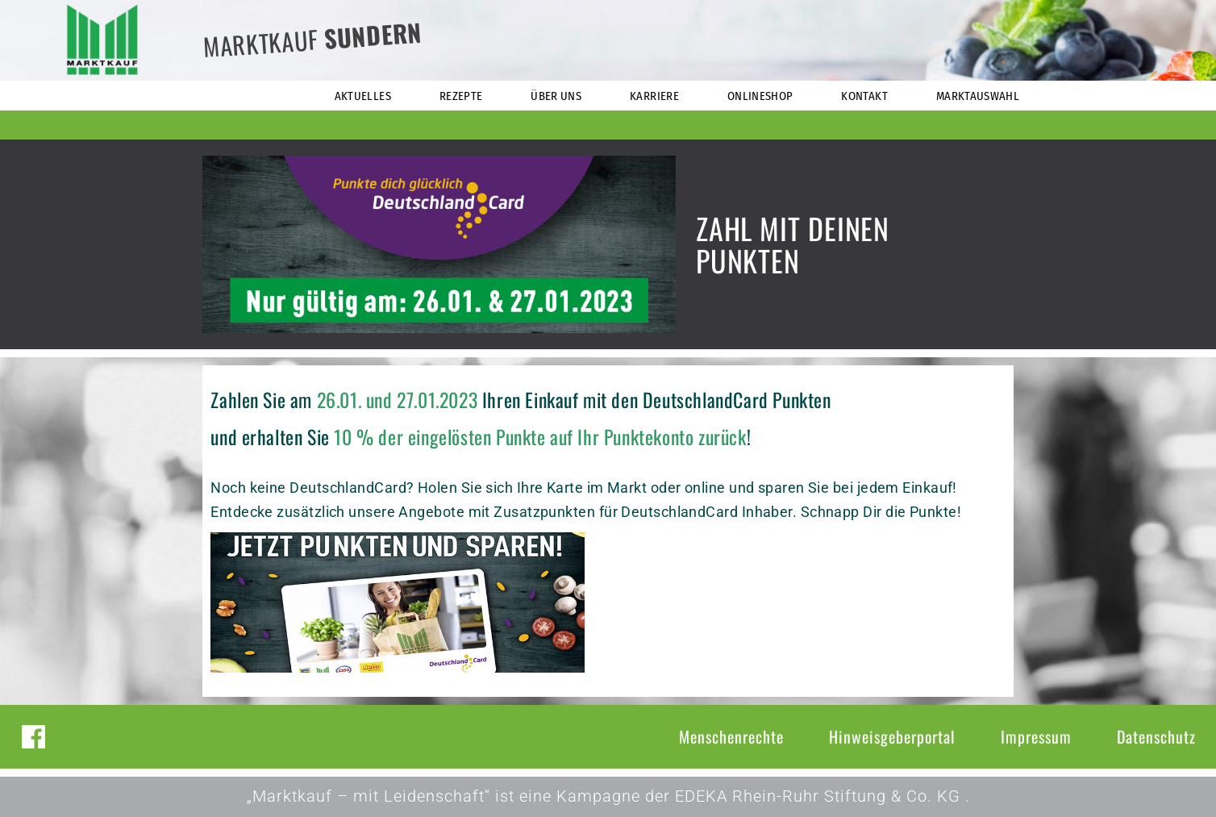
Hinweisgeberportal (892, 736)
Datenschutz (1156, 736)
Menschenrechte (731, 736)
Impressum (1036, 736)
